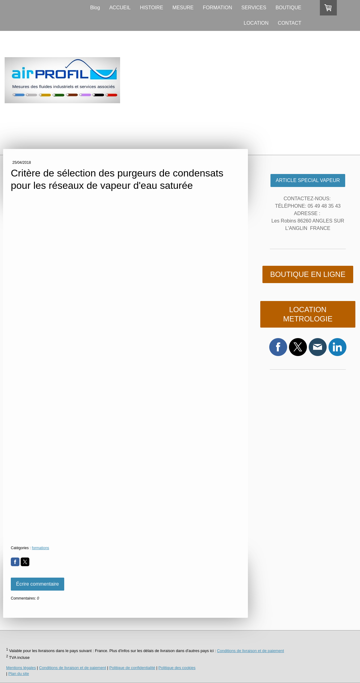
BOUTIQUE (288, 7)
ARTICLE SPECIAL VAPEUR (308, 180)
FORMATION (217, 7)
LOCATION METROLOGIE (308, 314)
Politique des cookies (176, 667)
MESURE (183, 7)
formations (40, 548)
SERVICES (253, 7)
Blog (95, 7)
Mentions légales (21, 667)
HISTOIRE (151, 7)
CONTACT (289, 23)
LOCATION (256, 23)
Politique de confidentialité (132, 667)
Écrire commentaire (37, 584)
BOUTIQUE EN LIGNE (307, 274)
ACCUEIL (120, 7)
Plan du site (18, 673)
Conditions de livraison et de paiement (250, 650)
